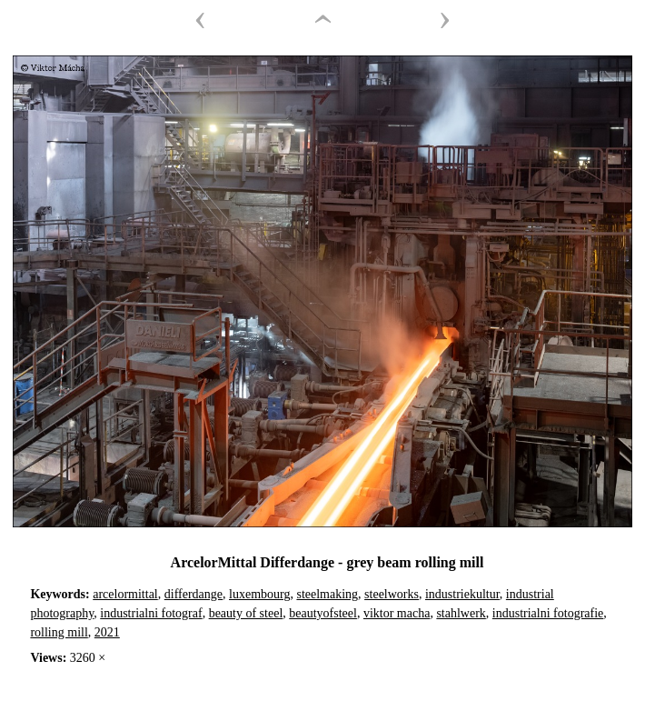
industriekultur (462, 594)
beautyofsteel (323, 613)
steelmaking (327, 594)
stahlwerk (460, 613)
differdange (193, 594)
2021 (107, 632)
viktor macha (396, 613)
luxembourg (259, 594)
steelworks (391, 594)
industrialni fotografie (547, 613)
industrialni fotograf (151, 613)
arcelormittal (125, 594)
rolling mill (58, 632)
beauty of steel (246, 613)
